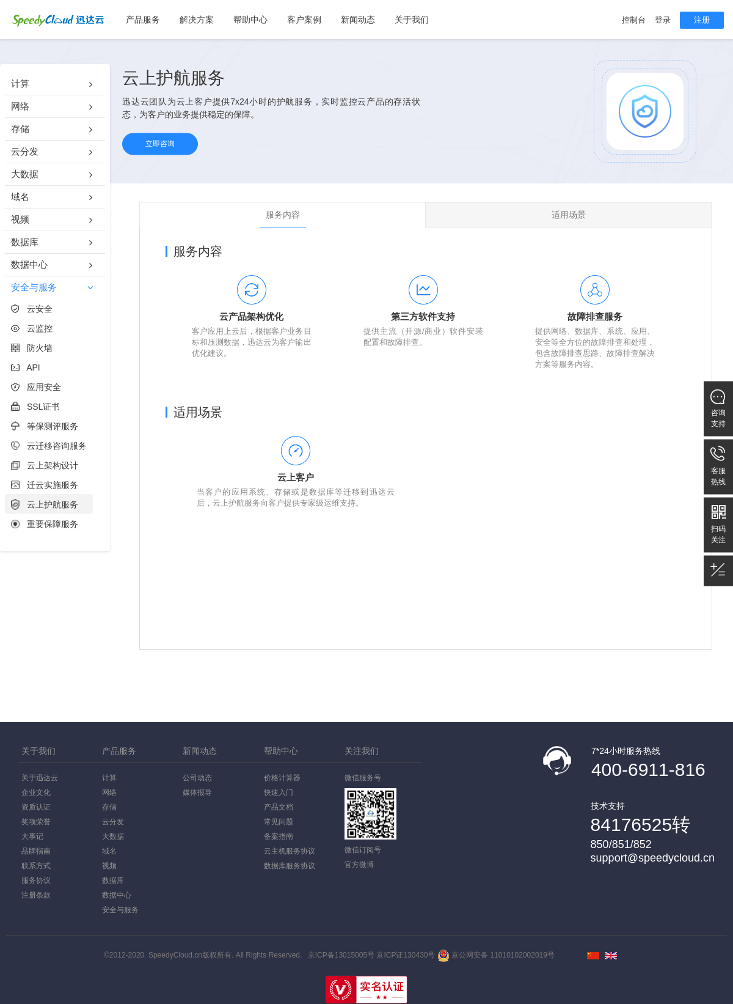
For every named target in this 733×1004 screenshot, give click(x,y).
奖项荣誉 (36, 822)
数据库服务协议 (289, 866)
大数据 (113, 836)
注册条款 (36, 895)
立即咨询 (160, 143)
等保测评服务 (44, 426)
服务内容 (283, 215)
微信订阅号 (363, 850)
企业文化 (36, 792)
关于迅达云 (39, 777)
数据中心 (116, 895)
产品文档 (278, 807)
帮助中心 (250, 19)
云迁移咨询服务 (49, 446)
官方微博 (359, 864)
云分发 (113, 822)
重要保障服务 (44, 524)
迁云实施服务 (44, 485)
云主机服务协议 (289, 851)
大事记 (32, 836)
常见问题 (278, 822)
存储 (109, 807)
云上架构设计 (44, 465)
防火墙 (32, 348)
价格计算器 (282, 777)
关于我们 (412, 19)
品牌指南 (36, 851)
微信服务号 (370, 806)
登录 (663, 19)
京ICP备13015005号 (341, 955)
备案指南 (278, 836)
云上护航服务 (44, 504)
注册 (702, 19)
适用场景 (569, 215)
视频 (109, 866)
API (25, 367)
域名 (109, 851)
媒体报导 (197, 792)
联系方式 (36, 866)
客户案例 (304, 19)
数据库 (113, 880)
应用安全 (36, 387)
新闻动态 (358, 19)
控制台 (634, 19)
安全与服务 (120, 910)
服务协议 (36, 880)
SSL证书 (35, 407)
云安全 (32, 309)
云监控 (32, 328)
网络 (109, 792)
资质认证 (36, 807)
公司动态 (197, 777)
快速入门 (278, 792)
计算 (109, 777)
